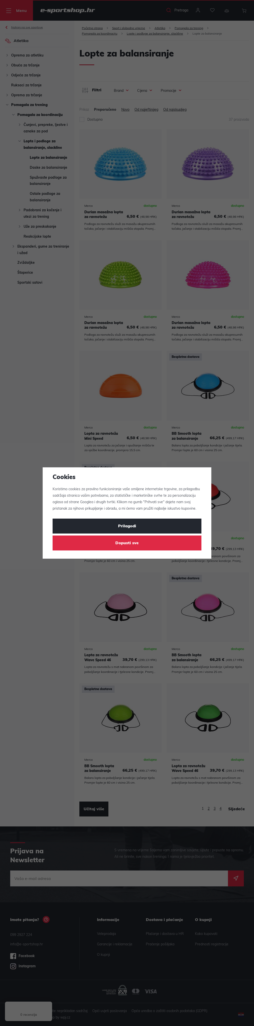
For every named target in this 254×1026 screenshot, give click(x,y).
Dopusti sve (127, 543)
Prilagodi (127, 526)
